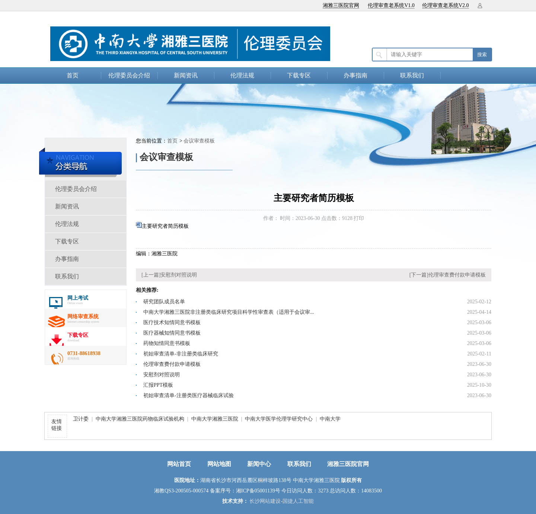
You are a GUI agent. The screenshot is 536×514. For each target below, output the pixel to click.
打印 (359, 218)
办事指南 (355, 75)
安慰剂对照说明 (178, 275)
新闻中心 (259, 464)
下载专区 (299, 75)
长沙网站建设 (265, 501)
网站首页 (179, 464)
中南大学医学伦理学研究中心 (279, 419)
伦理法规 (242, 75)
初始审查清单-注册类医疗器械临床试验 (188, 395)
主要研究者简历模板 (165, 226)
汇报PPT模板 (158, 385)
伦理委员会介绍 (129, 75)
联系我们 (412, 75)
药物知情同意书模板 (166, 343)
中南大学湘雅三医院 (214, 419)
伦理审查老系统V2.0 (445, 5)
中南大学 (330, 419)
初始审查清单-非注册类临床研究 (180, 354)
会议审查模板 (199, 141)
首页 (73, 75)
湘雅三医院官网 (341, 5)
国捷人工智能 (298, 501)
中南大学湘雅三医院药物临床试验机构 (140, 419)
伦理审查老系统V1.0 (391, 5)
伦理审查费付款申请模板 (457, 275)
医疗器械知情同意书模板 (172, 333)
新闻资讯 (186, 75)
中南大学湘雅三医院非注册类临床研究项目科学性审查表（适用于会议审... (228, 312)
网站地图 (219, 464)
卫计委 (81, 419)
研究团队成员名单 (164, 301)
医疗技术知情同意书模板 (172, 322)
